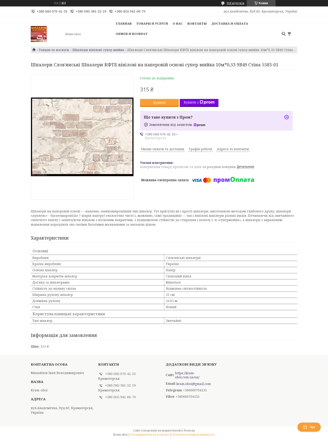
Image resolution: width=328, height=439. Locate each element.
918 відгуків (235, 3)
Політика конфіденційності (193, 434)
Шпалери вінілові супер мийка (98, 50)
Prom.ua (189, 430)
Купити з (199, 102)
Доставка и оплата (229, 23)
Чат (309, 427)
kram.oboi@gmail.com (193, 384)
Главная (124, 23)
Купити (159, 102)
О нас (178, 23)
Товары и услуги (152, 23)
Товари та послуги (54, 50)
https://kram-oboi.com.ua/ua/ (187, 375)
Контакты (197, 23)
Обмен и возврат (132, 34)
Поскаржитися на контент (150, 434)
